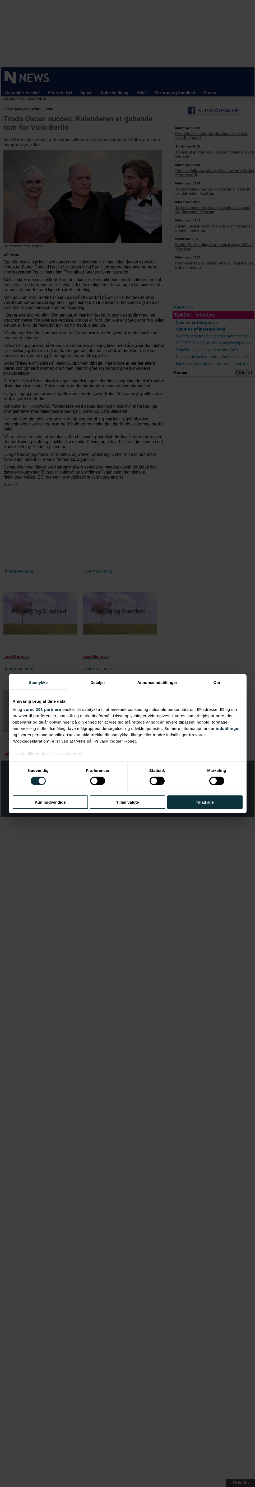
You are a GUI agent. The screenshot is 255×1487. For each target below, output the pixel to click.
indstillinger (228, 728)
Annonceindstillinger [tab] (157, 682)
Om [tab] (216, 682)
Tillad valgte (127, 802)
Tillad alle (205, 802)
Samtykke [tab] (38, 682)
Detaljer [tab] (97, 682)
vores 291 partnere (42, 709)
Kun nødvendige (50, 802)
